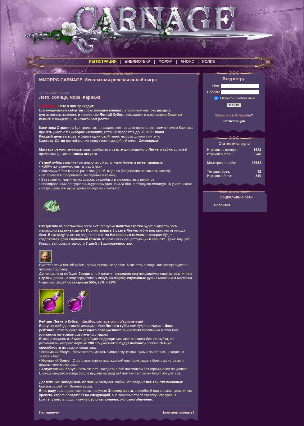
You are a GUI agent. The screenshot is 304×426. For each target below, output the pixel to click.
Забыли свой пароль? (234, 115)
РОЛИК (208, 61)
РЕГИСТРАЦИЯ (103, 61)
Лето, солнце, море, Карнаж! (69, 97)
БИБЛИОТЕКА (137, 61)
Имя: (216, 86)
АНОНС (187, 61)
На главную (49, 412)
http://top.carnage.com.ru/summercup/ (111, 321)
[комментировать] (178, 412)
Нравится (222, 205)
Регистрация (234, 121)
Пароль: (213, 92)
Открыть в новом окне (237, 98)
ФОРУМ (165, 61)
